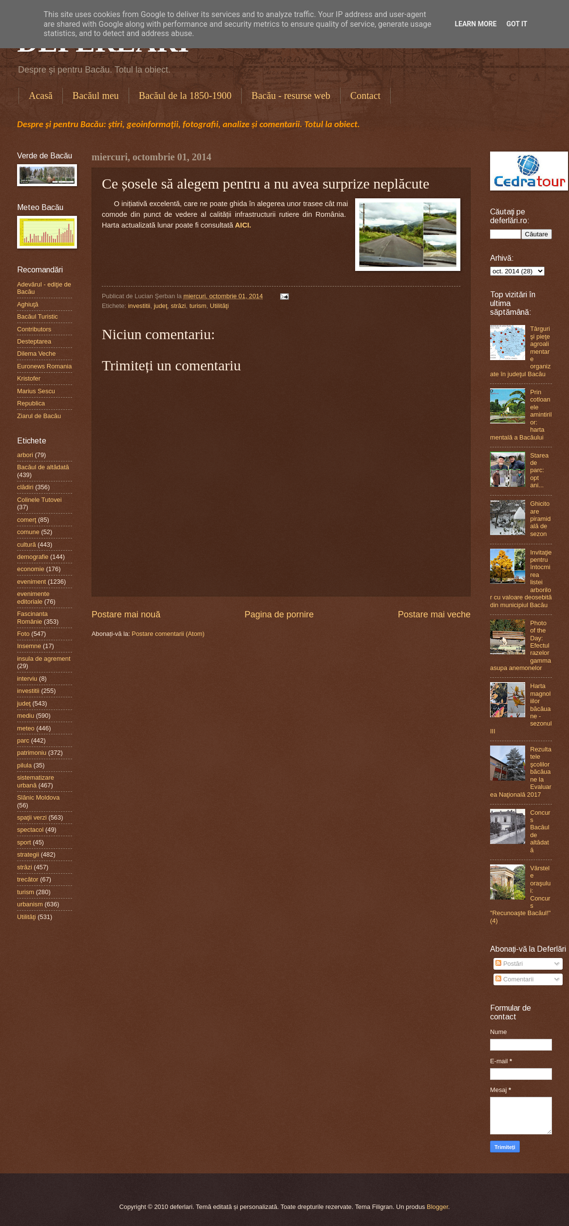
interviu (27, 678)
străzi (178, 305)
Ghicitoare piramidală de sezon (540, 518)
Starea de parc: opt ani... (539, 470)
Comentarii (514, 979)
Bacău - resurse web (290, 95)
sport (24, 842)
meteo (26, 728)
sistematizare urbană (35, 781)
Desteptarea (34, 341)
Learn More (475, 24)
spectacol (30, 829)
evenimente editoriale (33, 597)
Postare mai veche (434, 614)
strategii (28, 854)
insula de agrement (44, 658)
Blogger (437, 1206)
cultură (26, 544)
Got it (516, 24)
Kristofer (28, 378)
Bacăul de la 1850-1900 (185, 95)
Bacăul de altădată (43, 467)
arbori (25, 455)
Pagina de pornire (279, 614)
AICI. (243, 225)
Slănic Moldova (38, 797)
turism (198, 305)
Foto (23, 633)
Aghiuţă (27, 304)
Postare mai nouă (126, 614)
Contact (365, 95)
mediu (25, 715)
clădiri (25, 487)
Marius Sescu (36, 391)
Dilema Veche (36, 353)
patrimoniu (31, 752)
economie (30, 569)
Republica (31, 403)
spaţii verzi (32, 817)
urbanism (30, 904)
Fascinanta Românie (32, 617)
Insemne (29, 646)
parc (23, 740)
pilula (24, 765)
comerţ (26, 519)
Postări (509, 963)
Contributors (34, 329)
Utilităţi (219, 305)
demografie (32, 556)
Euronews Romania (44, 366)
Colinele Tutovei (39, 499)
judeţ (161, 305)
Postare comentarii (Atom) (168, 633)
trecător (27, 879)
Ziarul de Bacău (39, 416)
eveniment (31, 581)
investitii (139, 305)
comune (28, 532)
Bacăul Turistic (37, 316)
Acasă (41, 95)
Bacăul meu (96, 95)
